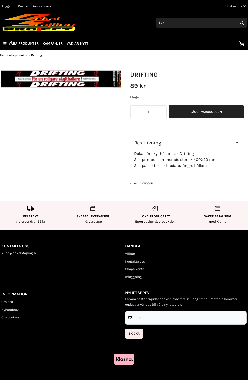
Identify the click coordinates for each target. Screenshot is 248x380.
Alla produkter (19, 55)
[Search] (242, 23)
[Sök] (201, 23)
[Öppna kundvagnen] (242, 43)
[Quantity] (148, 112)
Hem (3, 55)
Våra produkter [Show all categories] (21, 43)
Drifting (36, 55)
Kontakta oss (41, 6)
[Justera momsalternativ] (236, 6)
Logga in (8, 6)
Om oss (23, 6)
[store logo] (38, 22)
